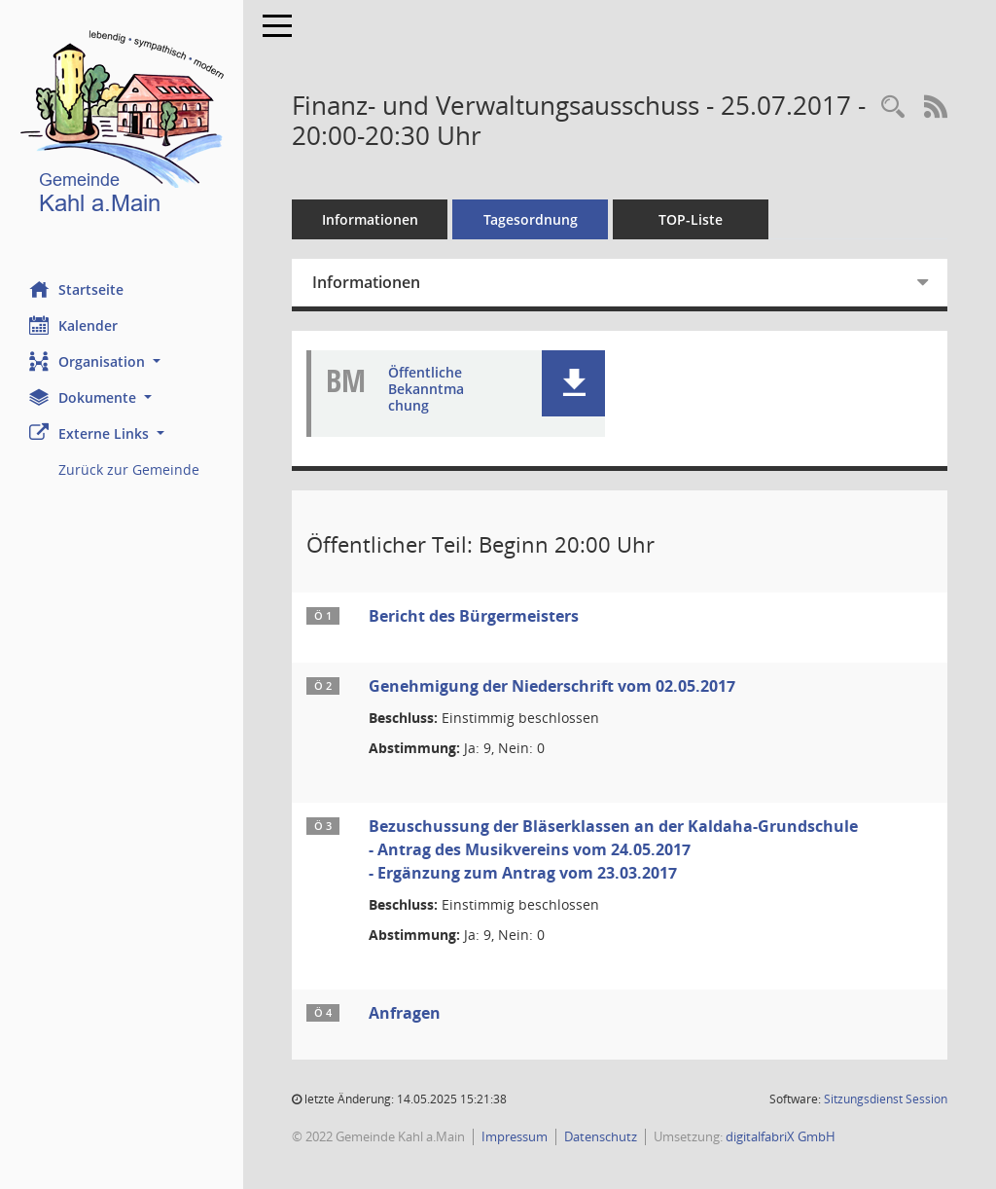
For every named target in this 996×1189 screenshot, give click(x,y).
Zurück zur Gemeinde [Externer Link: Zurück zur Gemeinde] (128, 469)
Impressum (514, 1136)
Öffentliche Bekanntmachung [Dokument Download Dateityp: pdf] (426, 389)
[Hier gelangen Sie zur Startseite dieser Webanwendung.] (121, 126)
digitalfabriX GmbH (781, 1136)
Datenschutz (600, 1136)
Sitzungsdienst (885, 1099)
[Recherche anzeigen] (893, 107)
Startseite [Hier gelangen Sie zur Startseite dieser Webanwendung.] (76, 289)
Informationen (370, 219)
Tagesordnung (530, 219)
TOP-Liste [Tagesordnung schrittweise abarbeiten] (690, 219)
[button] (121, 361)
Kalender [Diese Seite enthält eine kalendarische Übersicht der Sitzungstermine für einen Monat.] (73, 325)
